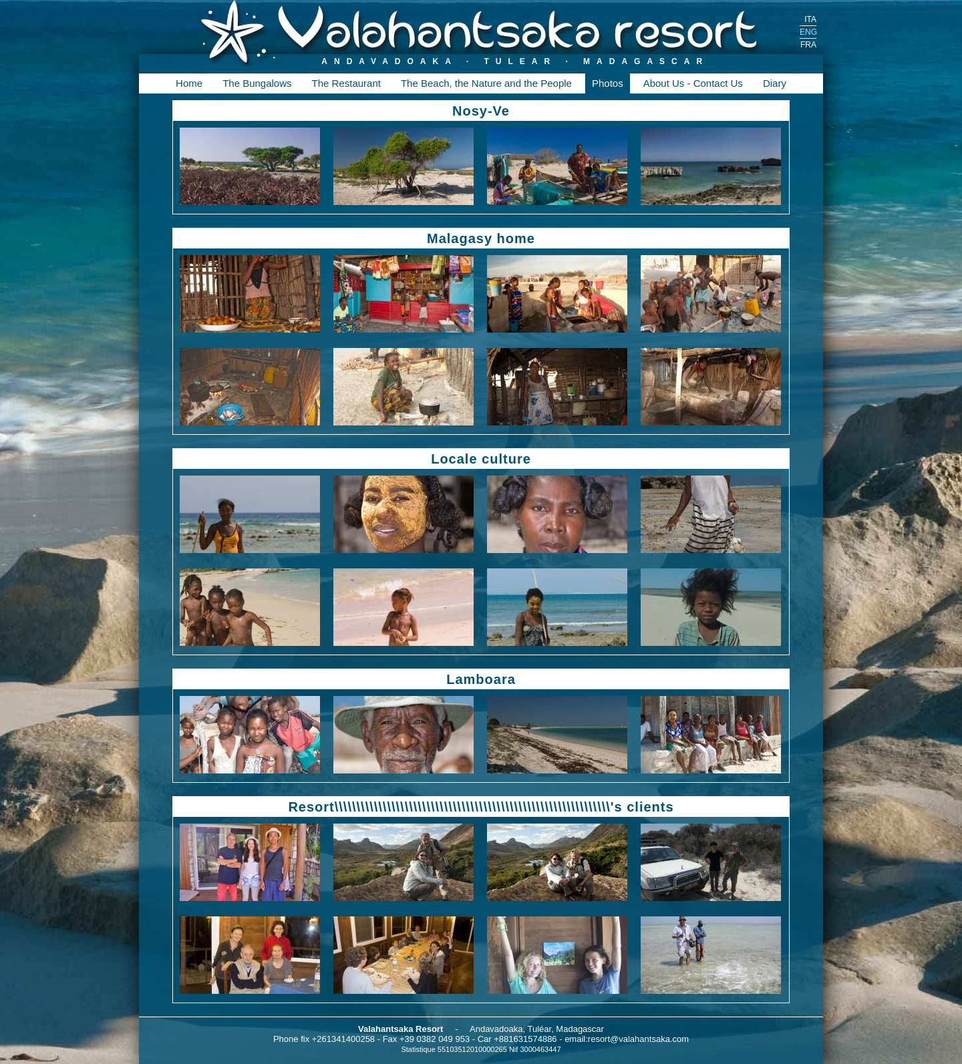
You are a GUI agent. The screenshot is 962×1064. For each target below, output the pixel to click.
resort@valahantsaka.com (638, 1039)
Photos (607, 83)
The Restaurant (346, 83)
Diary (774, 83)
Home (189, 83)
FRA (808, 44)
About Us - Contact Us (693, 83)
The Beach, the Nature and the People (486, 83)
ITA (810, 19)
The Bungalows (256, 83)
